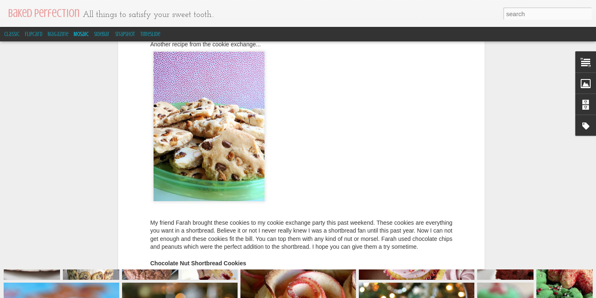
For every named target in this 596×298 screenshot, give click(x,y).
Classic (11, 34)
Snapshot (125, 34)
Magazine (58, 34)
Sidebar (102, 34)
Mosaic (81, 34)
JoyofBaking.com (241, 191)
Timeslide (150, 34)
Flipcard (33, 34)
